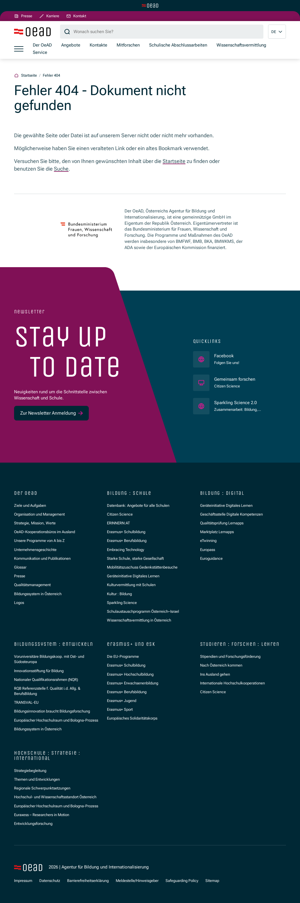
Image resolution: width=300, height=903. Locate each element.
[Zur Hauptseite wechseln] (150, 5)
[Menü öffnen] (18, 49)
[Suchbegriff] (161, 32)
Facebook (226, 355)
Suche (61, 169)
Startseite (174, 161)
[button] (277, 32)
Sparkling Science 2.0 (245, 402)
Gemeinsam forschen (235, 379)
